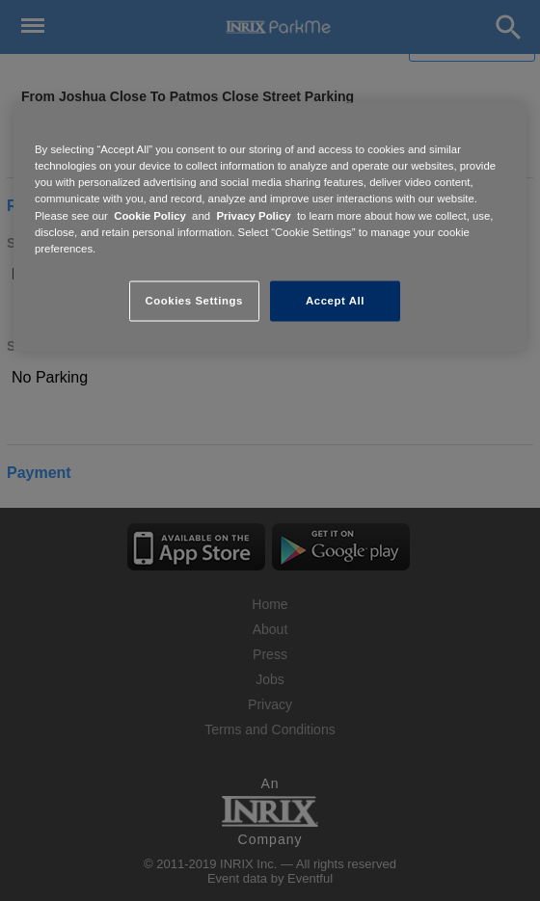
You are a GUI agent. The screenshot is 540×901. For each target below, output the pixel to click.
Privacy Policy (253, 215)
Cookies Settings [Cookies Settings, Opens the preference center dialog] (193, 299)
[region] (270, 227)
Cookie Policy (150, 215)
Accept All (335, 299)
